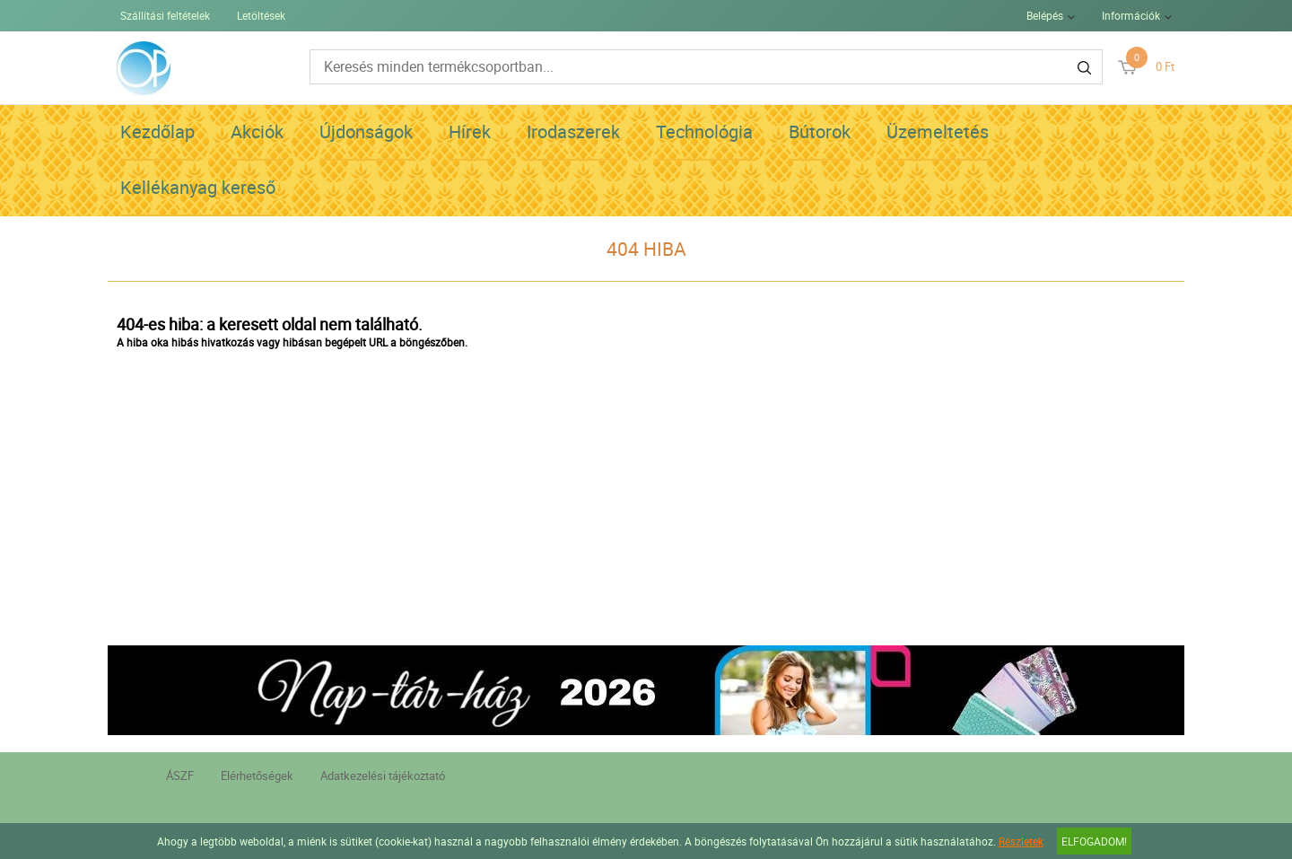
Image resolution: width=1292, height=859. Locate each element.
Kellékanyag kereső (197, 187)
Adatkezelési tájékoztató (382, 775)
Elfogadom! (1094, 841)
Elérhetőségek (257, 775)
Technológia (704, 131)
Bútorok (820, 131)
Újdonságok (366, 131)
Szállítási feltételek (165, 15)
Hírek (470, 131)
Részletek (1021, 841)
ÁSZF (180, 775)
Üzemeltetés (937, 131)
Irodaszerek (573, 131)
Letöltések (261, 15)
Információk (1131, 15)
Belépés (1044, 15)
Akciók (257, 131)
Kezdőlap (157, 131)
